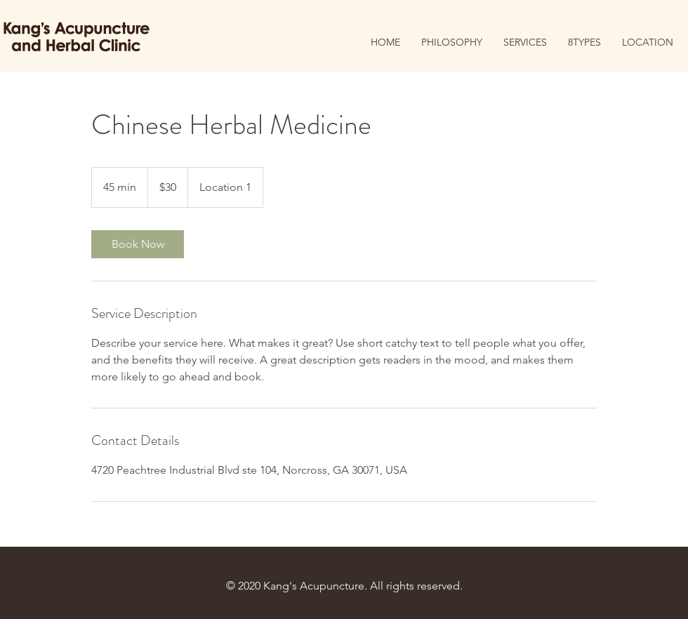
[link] (137, 244)
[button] (584, 42)
